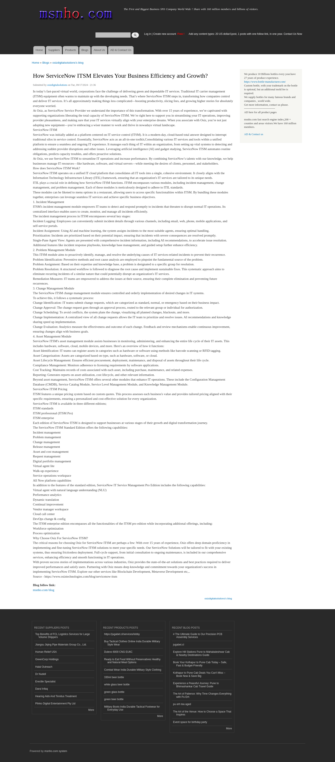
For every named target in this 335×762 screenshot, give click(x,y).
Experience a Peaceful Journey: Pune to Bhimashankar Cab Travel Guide (196, 685)
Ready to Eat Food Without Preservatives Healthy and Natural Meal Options (132, 661)
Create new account (165, 33)
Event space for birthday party (190, 722)
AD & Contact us (253, 134)
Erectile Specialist (45, 681)
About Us (99, 50)
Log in (147, 33)
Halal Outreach (43, 666)
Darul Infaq (41, 688)
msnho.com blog (43, 590)
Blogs (84, 50)
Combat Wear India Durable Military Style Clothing (132, 669)
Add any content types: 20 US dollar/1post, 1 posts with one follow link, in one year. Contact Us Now (245, 33)
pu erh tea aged (182, 704)
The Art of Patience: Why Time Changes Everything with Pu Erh (202, 695)
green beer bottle (114, 699)
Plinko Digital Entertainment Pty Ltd (55, 703)
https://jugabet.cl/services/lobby (122, 634)
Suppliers (54, 50)
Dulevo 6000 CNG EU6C (118, 651)
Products (70, 50)
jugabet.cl (178, 644)
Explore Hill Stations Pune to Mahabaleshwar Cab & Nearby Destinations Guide (201, 653)
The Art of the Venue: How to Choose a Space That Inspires (202, 713)
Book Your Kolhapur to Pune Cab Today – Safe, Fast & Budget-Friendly (200, 664)
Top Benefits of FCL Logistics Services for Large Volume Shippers (62, 636)
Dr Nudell (40, 674)
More (91, 709)
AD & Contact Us (120, 50)
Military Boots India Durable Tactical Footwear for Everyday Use (132, 708)
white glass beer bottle (117, 684)
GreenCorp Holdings (47, 659)
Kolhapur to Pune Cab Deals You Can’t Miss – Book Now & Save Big (199, 674)
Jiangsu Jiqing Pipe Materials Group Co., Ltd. (61, 644)
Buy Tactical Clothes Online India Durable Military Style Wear (132, 643)
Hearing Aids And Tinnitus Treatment (56, 696)
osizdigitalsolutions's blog (68, 62)
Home (39, 50)
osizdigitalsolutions (57, 84)
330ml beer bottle (114, 677)
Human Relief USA (46, 651)
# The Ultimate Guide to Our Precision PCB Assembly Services (197, 636)
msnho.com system (55, 751)
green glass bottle (114, 691)
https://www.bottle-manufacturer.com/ (265, 81)
